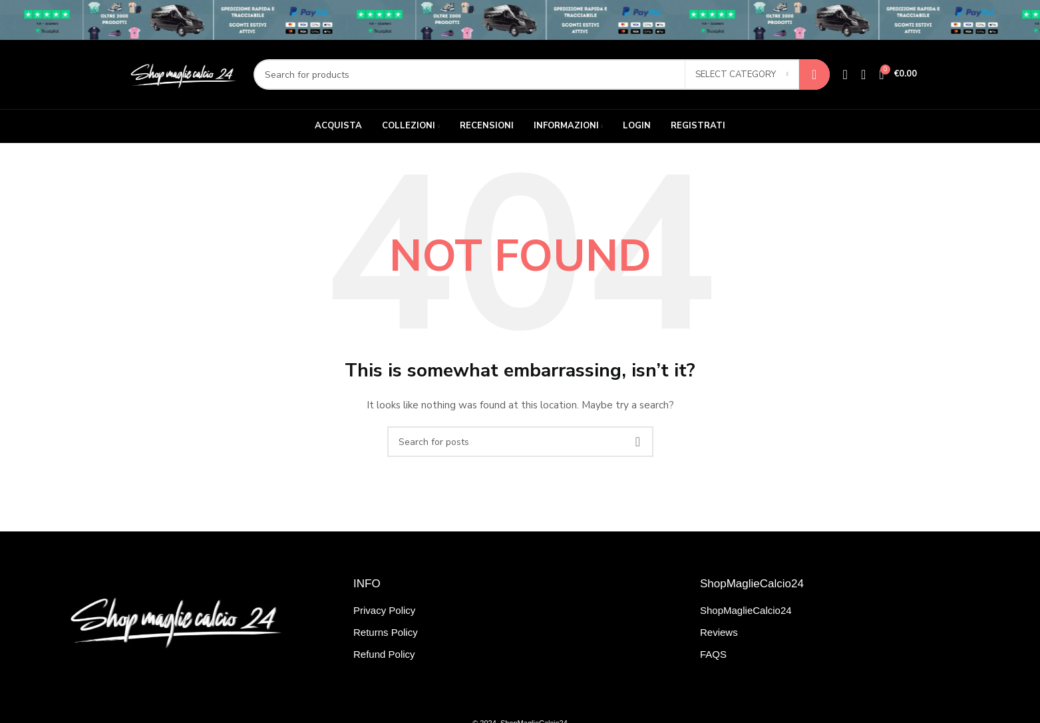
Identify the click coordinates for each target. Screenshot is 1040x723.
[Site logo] (182, 73)
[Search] (542, 74)
